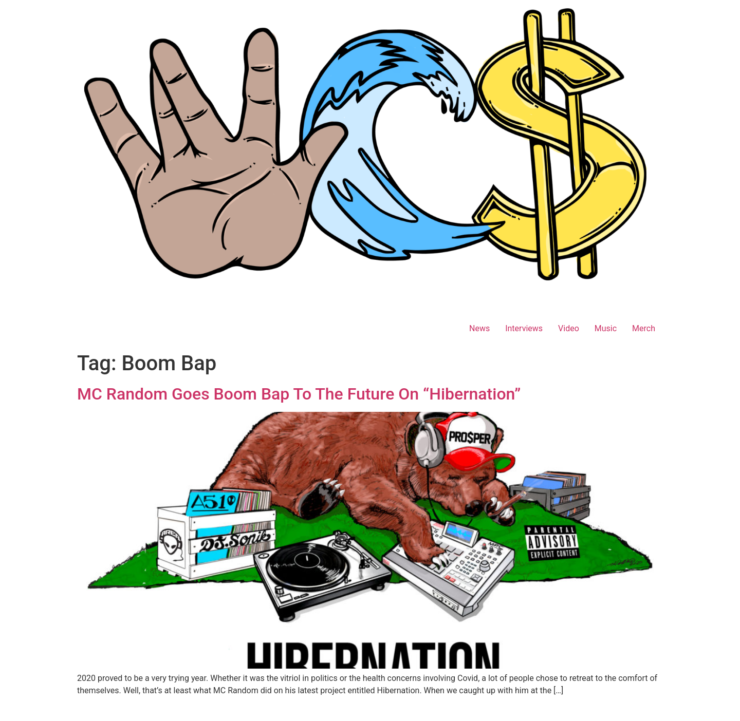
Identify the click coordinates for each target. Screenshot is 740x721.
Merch (643, 328)
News (479, 328)
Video (568, 328)
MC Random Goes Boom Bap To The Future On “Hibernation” (299, 394)
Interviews (524, 328)
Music (606, 328)
